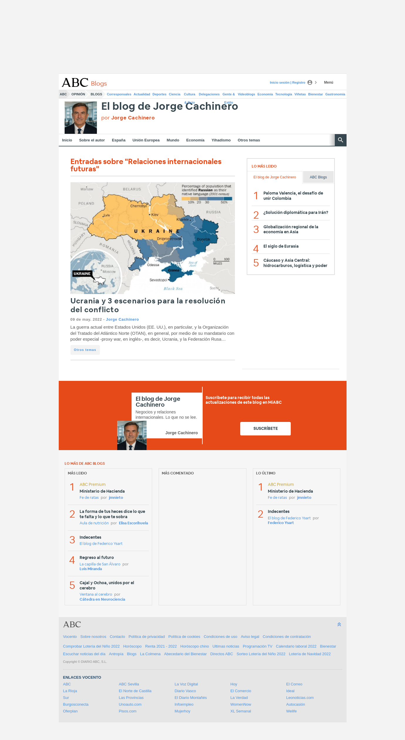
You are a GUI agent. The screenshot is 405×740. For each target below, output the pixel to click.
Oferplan (70, 711)
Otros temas (249, 140)
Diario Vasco (185, 691)
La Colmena (150, 654)
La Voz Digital (186, 684)
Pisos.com (128, 711)
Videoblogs (246, 94)
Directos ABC (221, 654)
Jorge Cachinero (122, 319)
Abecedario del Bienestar (185, 654)
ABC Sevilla (129, 684)
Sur (66, 698)
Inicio (67, 140)
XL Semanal (241, 711)
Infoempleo (184, 704)
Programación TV (258, 646)
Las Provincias (131, 698)
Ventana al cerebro (96, 595)
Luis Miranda (91, 569)
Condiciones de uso (220, 636)
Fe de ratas (89, 498)
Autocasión (295, 704)
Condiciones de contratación (287, 636)
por (128, 117)
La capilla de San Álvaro (100, 564)
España (118, 140)
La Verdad (239, 698)
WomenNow (241, 704)
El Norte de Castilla (135, 691)
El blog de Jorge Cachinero (170, 107)
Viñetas (300, 94)
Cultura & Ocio (189, 95)
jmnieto (116, 498)
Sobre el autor (92, 140)
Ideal (290, 691)
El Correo (294, 684)
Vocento (70, 636)
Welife (291, 711)
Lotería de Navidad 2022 (310, 654)
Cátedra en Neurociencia (102, 600)
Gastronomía (335, 94)
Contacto (117, 636)
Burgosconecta (76, 704)
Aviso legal (250, 636)
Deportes (159, 94)
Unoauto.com (130, 704)
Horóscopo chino (194, 646)
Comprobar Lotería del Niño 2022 (91, 646)
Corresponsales (119, 94)
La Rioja (70, 691)
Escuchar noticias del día (84, 654)
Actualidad (142, 94)
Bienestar (315, 94)
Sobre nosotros (93, 636)
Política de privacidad (147, 636)
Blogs (96, 94)
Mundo (173, 140)
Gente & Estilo (229, 95)
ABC (63, 94)
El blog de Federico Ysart (101, 544)
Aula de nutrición (94, 523)
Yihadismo (221, 140)
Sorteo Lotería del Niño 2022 (260, 654)
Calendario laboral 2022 (296, 646)
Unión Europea (145, 140)
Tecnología (283, 94)
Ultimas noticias (226, 646)
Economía (265, 94)
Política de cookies (184, 636)
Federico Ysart (281, 523)
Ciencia (174, 94)
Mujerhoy (182, 711)
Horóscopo (132, 646)
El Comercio (241, 691)
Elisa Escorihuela (133, 523)
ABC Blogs (318, 177)
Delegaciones (209, 94)
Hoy (234, 684)
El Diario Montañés (191, 698)
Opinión (78, 94)
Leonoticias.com (300, 698)
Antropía (116, 654)
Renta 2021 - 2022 (161, 646)
